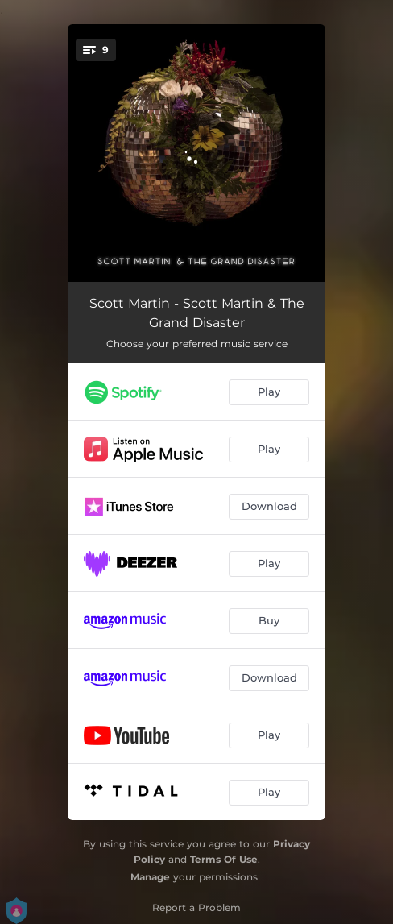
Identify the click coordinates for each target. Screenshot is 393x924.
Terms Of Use (224, 859)
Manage (150, 877)
